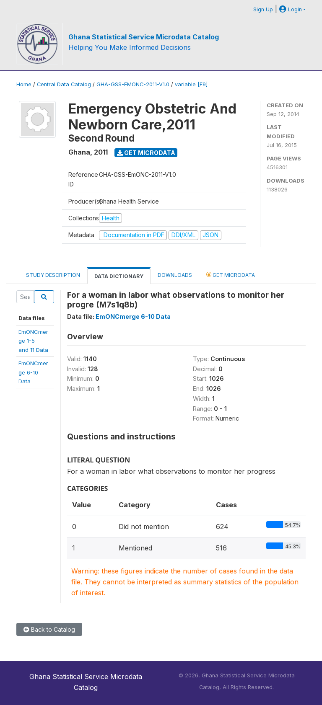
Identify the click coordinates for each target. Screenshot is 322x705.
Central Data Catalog (64, 84)
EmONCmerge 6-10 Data (133, 316)
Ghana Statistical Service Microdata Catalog (143, 37)
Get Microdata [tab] (230, 274)
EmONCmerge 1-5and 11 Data (33, 340)
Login (290, 9)
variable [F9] (191, 84)
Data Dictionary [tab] (118, 276)
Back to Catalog (49, 629)
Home (23, 84)
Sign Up (263, 9)
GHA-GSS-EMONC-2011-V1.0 (132, 84)
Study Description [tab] (53, 275)
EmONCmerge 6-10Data (33, 372)
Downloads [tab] (175, 275)
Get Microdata (146, 152)
